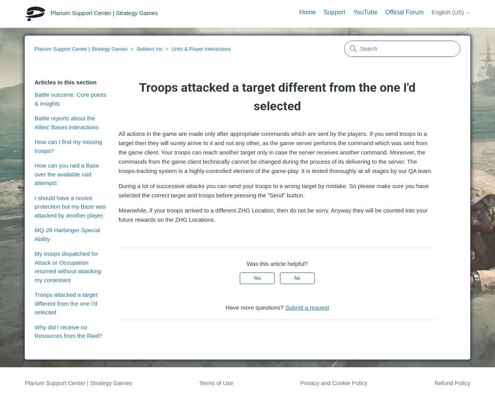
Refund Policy (452, 383)
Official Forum (404, 12)
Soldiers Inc (150, 49)
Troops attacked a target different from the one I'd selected (66, 303)
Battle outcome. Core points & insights (70, 99)
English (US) (451, 12)
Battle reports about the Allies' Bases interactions (67, 122)
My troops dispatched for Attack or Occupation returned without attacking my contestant (68, 266)
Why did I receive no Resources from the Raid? (68, 331)
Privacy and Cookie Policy (333, 383)
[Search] (402, 49)
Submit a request (307, 307)
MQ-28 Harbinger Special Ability (67, 234)
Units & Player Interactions (201, 49)
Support (334, 12)
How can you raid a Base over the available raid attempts (67, 174)
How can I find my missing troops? (68, 146)
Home (307, 12)
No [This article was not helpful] (297, 278)
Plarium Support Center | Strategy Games (81, 49)
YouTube (365, 12)
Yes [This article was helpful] (257, 278)
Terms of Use (216, 383)
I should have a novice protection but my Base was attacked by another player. (70, 207)
